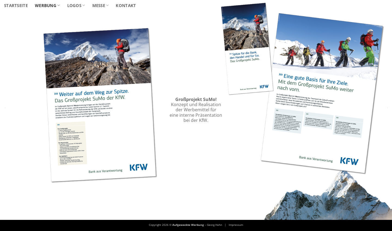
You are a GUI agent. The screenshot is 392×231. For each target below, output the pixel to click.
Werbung (47, 5)
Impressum (236, 225)
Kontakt (126, 5)
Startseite (16, 5)
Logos (76, 5)
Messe (100, 5)
